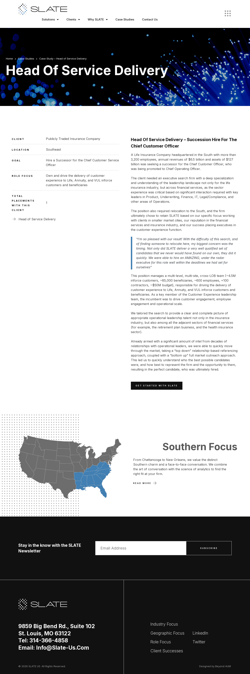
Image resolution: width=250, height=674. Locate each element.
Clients (73, 19)
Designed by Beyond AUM (215, 666)
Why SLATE (98, 19)
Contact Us (150, 19)
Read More (142, 483)
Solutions (50, 19)
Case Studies (124, 19)
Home (9, 58)
